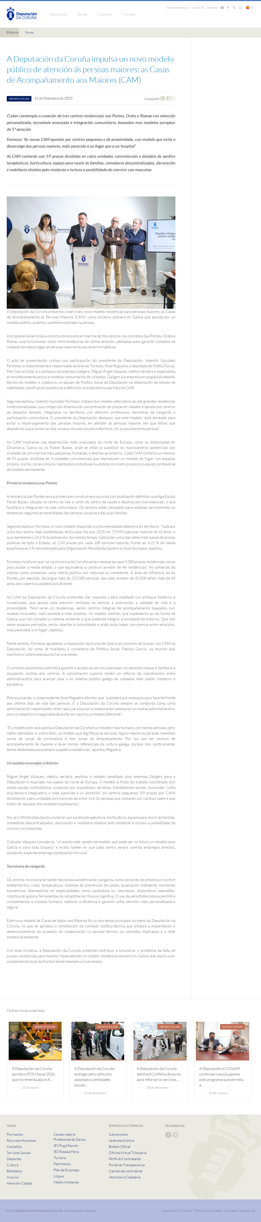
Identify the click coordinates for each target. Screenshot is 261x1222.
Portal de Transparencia (127, 1165)
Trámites (128, 14)
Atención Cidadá (19, 1183)
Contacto (198, 7)
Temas (82, 14)
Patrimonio (62, 1164)
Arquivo (13, 1177)
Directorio (185, 1210)
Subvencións (118, 1134)
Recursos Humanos (21, 1140)
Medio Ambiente (66, 1182)
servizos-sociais (19, 98)
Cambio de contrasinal (125, 1171)
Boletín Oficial (119, 1146)
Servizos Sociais (19, 1152)
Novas (29, 32)
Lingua (59, 1176)
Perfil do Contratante (125, 1159)
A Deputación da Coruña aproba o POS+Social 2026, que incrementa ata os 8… (33, 1074)
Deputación (58, 14)
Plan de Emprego (66, 1170)
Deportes (14, 1159)
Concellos (104, 14)
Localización (169, 1210)
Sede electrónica (177, 7)
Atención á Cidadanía (124, 1177)
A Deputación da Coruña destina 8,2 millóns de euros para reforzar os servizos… (159, 1074)
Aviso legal (230, 1210)
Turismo (60, 1157)
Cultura (12, 1165)
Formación (15, 1134)
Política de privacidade (208, 1210)
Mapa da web (247, 1210)
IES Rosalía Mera (66, 1151)
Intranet (212, 7)
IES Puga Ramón (66, 1145)
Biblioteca (14, 1171)
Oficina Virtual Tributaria (127, 1152)
